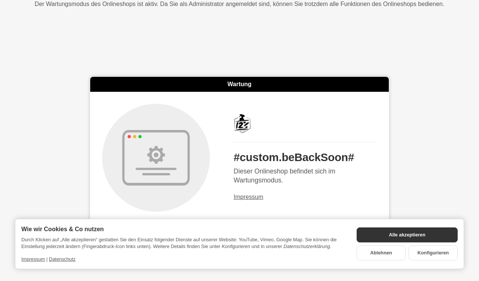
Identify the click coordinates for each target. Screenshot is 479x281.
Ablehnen (381, 253)
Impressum (248, 197)
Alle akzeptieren (407, 235)
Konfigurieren (433, 253)
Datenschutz (62, 259)
